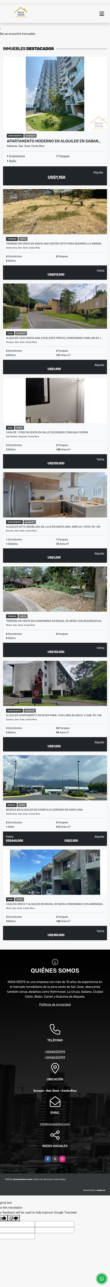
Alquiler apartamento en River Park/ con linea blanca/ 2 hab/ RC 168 (54, 715)
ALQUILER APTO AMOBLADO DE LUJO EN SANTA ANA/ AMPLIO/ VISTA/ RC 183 (53, 526)
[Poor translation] (14, 1218)
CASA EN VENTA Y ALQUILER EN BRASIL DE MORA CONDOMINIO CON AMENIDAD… (55, 904)
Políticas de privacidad (55, 1004)
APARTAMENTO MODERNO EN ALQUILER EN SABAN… (54, 141)
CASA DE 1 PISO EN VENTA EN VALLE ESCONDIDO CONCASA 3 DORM (47, 432)
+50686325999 (55, 1051)
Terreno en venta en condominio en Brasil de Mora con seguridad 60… (54, 620)
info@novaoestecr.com (55, 1124)
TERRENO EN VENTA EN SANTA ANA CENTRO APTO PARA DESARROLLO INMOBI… (54, 243)
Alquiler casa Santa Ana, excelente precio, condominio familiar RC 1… (54, 337)
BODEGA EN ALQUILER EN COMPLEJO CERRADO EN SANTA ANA (44, 809)
